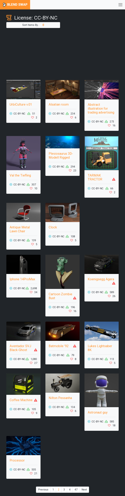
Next (84, 489)
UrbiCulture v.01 (21, 104)
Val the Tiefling (20, 175)
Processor (17, 460)
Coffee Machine (21, 400)
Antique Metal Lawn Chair (20, 229)
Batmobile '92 (59, 346)
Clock (53, 227)
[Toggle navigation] (120, 4)
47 (76, 489)
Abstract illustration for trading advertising (101, 108)
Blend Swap (15, 4)
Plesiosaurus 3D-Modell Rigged (61, 155)
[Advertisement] (62, 54)
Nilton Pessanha (60, 398)
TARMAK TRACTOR (95, 177)
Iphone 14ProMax (22, 279)
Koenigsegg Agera (101, 279)
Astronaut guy (97, 412)
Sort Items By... (33, 25)
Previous (43, 489)
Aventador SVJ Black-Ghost (20, 348)
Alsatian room (59, 104)
